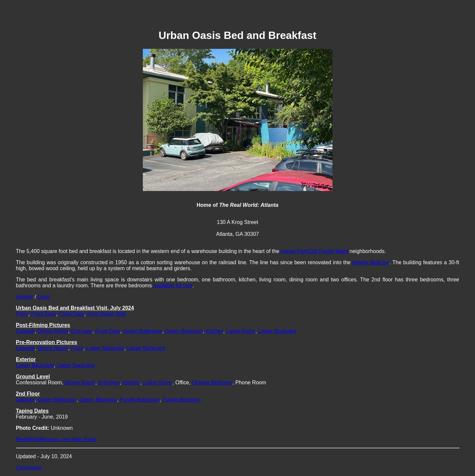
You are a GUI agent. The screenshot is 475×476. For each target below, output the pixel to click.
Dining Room (53, 331)
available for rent (172, 285)
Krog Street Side (106, 314)
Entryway (81, 331)
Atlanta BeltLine (370, 262)
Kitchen (214, 331)
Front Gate (71, 314)
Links (44, 297)
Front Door (43, 314)
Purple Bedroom (182, 399)
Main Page (56, 439)
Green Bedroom (184, 331)
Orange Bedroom (212, 382)
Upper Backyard (146, 348)
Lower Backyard (277, 331)
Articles (24, 297)
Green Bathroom (142, 331)
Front (22, 314)
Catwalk (25, 331)
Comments (28, 467)
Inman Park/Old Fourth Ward (314, 251)
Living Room (240, 331)
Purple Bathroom (140, 399)
